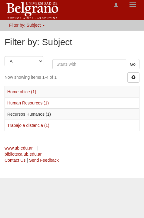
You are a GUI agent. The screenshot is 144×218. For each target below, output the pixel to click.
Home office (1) (21, 91)
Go (133, 64)
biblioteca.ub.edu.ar (23, 154)
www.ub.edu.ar (19, 148)
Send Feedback (44, 160)
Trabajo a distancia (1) (28, 125)
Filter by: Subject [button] (27, 25)
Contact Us (15, 160)
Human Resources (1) (28, 103)
